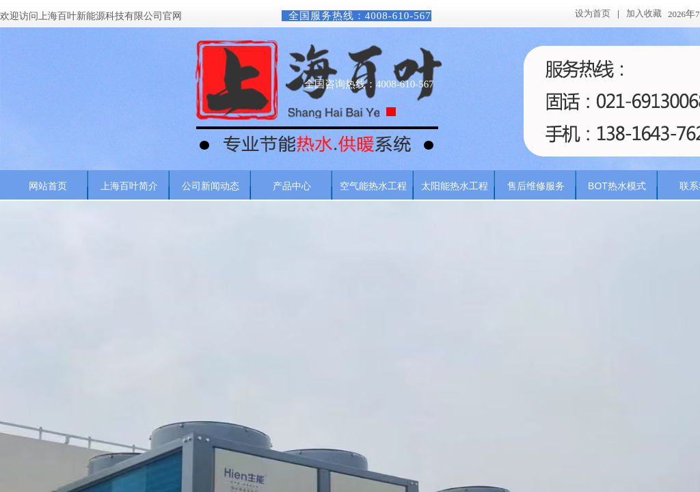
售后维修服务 (536, 185)
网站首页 (48, 185)
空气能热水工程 (373, 185)
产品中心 (292, 185)
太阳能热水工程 (454, 185)
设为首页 (592, 13)
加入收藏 (644, 13)
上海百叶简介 (129, 185)
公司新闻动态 (210, 185)
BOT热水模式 (617, 185)
